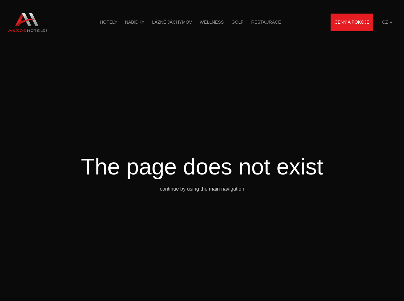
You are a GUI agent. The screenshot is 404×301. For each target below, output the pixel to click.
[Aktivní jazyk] (387, 22)
